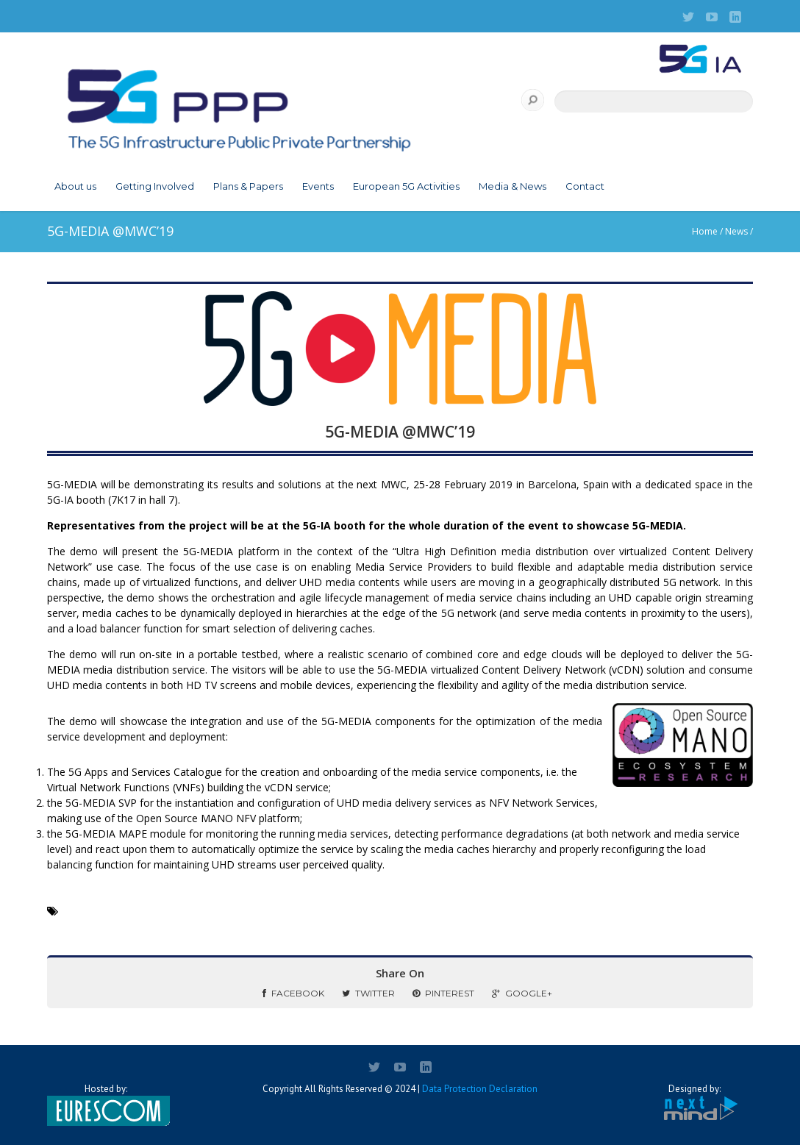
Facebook (293, 993)
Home (705, 231)
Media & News (512, 186)
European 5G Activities (406, 186)
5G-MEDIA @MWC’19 (400, 431)
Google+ (522, 993)
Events (318, 186)
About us (75, 186)
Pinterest (443, 993)
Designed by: (694, 1102)
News (736, 231)
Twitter (368, 993)
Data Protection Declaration (480, 1088)
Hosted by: (106, 1104)
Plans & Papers (248, 186)
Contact (584, 186)
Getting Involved (154, 186)
